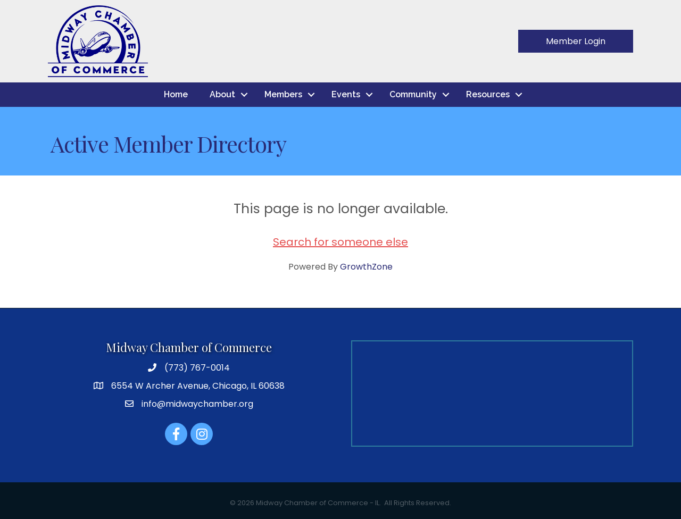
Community (413, 94)
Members (283, 94)
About (222, 94)
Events (345, 94)
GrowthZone (366, 267)
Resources (488, 94)
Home (176, 94)
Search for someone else (340, 242)
